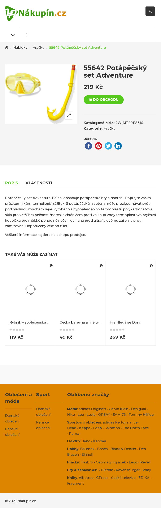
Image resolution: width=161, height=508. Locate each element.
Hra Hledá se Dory (125, 322)
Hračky (38, 48)
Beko (85, 441)
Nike (71, 415)
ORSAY (104, 415)
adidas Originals (92, 409)
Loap (97, 428)
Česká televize (123, 478)
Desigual (138, 409)
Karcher (99, 441)
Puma (74, 434)
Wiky (146, 470)
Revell (145, 462)
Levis (91, 415)
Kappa (84, 428)
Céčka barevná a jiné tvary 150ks (87, 322)
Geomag (103, 462)
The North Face (136, 428)
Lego (133, 462)
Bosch (102, 449)
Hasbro (86, 462)
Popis (11, 182)
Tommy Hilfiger (142, 415)
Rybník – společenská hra (30, 322)
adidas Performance (120, 422)
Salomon (112, 428)
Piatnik (107, 470)
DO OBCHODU (105, 100)
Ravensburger (128, 470)
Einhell (87, 455)
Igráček (119, 462)
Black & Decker (123, 449)
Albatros (86, 478)
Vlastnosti (39, 182)
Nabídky (20, 48)
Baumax (87, 449)
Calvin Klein (118, 409)
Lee (81, 415)
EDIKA (143, 478)
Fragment (75, 483)
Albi (95, 470)
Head (71, 428)
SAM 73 (119, 415)
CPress (102, 478)
